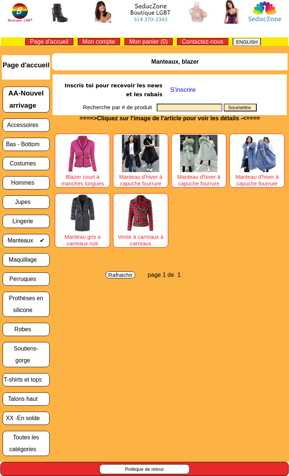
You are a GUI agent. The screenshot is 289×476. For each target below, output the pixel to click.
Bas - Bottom (26, 144)
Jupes (26, 202)
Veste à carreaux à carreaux (140, 237)
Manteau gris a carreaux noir (82, 237)
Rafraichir (120, 275)
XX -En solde (26, 418)
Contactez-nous (202, 41)
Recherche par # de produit (120, 107)
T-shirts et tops (26, 379)
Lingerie (26, 221)
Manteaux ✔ (26, 240)
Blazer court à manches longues (82, 177)
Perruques (26, 279)
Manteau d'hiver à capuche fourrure (140, 177)
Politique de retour (144, 469)
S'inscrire (183, 89)
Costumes (26, 163)
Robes (26, 329)
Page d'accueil (49, 41)
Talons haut (26, 399)
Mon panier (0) (148, 41)
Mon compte (99, 41)
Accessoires (26, 125)
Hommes (26, 183)
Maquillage (26, 260)
